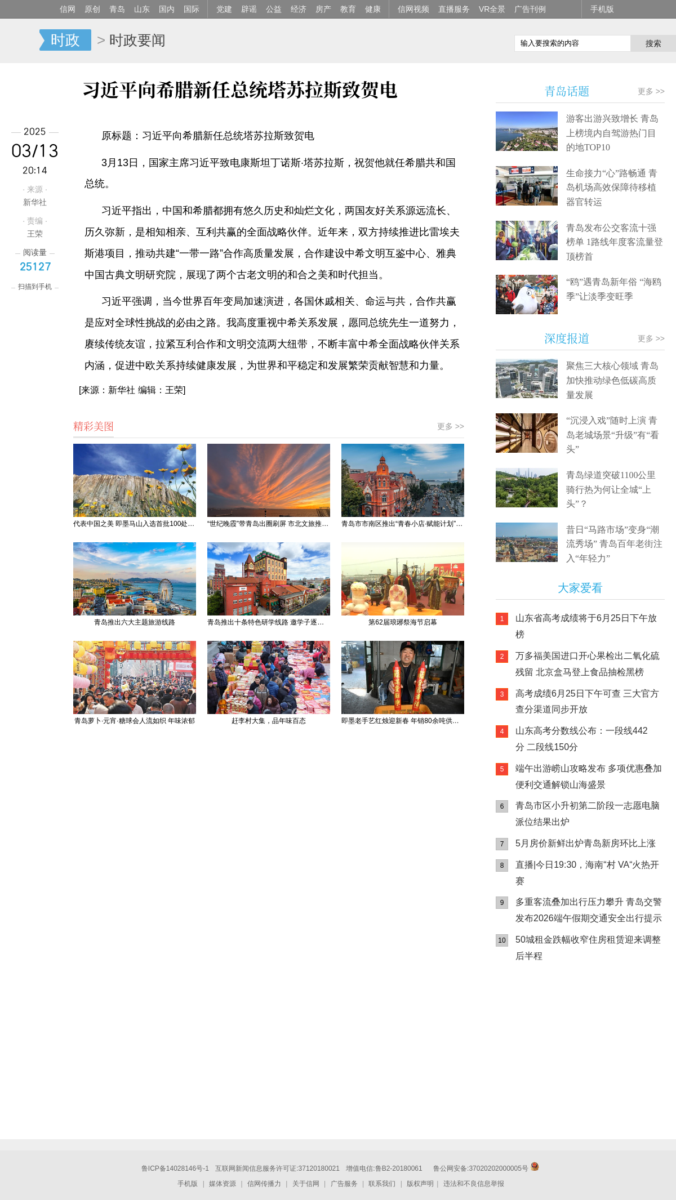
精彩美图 (93, 425)
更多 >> (450, 426)
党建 (224, 9)
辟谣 (249, 9)
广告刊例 (530, 9)
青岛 (117, 9)
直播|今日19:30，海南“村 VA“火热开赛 (587, 873)
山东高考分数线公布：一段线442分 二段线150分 (581, 739)
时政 (65, 40)
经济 (298, 9)
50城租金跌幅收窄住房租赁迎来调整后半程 (588, 948)
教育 (348, 9)
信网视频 (413, 9)
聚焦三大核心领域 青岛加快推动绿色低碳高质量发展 (612, 380)
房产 (323, 9)
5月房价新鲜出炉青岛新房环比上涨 (585, 843)
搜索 (653, 43)
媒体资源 (222, 1184)
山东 (142, 9)
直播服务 (454, 9)
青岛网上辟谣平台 (529, 1088)
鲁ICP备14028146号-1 (175, 1168)
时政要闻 (137, 40)
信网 (67, 9)
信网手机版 (529, 1043)
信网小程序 (597, 1043)
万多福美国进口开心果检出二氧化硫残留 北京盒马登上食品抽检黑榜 (587, 664)
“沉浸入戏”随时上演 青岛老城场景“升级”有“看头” (612, 435)
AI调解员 (597, 1088)
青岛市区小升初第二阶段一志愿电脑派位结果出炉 (587, 814)
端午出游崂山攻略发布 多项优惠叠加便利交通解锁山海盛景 (588, 776)
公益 (274, 9)
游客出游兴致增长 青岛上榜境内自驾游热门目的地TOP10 (612, 133)
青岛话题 (566, 91)
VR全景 (492, 9)
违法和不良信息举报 (473, 1184)
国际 (191, 9)
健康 (373, 9)
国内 (167, 9)
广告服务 (344, 1184)
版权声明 (420, 1184)
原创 (92, 9)
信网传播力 (264, 1184)
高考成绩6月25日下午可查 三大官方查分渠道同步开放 (587, 702)
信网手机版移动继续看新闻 (448, 41)
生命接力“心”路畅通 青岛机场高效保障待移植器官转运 (611, 187)
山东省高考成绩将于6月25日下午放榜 (586, 626)
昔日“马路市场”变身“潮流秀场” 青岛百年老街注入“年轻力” (614, 544)
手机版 (602, 9)
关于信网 (305, 1184)
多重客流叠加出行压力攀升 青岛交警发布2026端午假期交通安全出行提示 (588, 910)
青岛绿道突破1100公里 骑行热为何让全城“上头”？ (611, 489)
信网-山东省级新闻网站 (19, 40)
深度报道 (566, 338)
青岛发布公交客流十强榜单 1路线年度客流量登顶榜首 (614, 242)
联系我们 (381, 1184)
